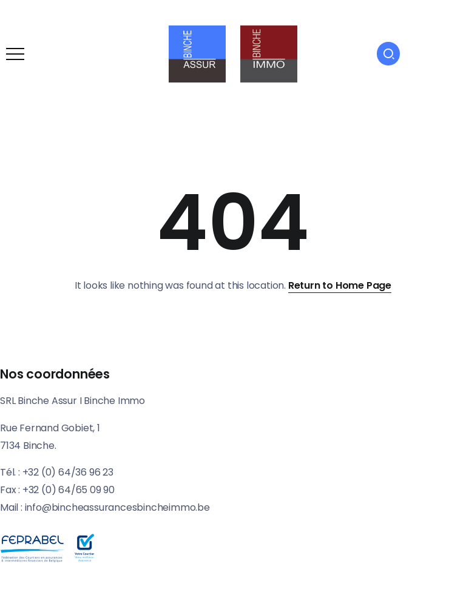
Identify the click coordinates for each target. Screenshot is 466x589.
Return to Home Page (339, 285)
